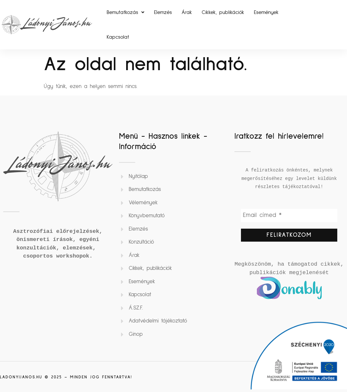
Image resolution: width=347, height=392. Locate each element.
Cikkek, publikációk (223, 12)
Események (266, 12)
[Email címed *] (289, 215)
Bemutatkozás (125, 12)
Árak (187, 12)
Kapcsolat (118, 37)
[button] (125, 12)
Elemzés (163, 12)
